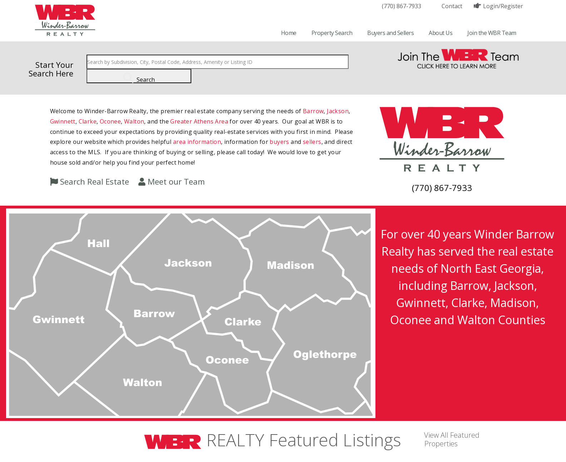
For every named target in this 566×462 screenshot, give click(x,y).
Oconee (110, 121)
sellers (312, 142)
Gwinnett (62, 121)
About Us (440, 33)
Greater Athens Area (199, 121)
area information (197, 142)
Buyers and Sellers (390, 33)
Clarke (88, 121)
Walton (134, 121)
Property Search (332, 33)
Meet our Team (176, 181)
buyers (279, 142)
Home (288, 33)
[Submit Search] (139, 76)
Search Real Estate (94, 181)
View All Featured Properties (451, 439)
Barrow (313, 111)
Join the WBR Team (491, 33)
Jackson (338, 111)
